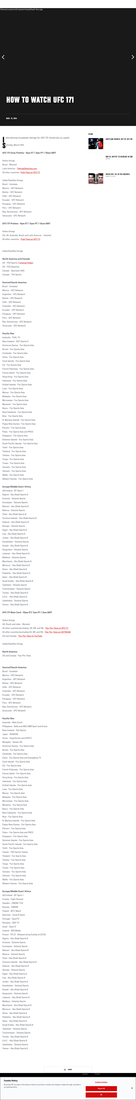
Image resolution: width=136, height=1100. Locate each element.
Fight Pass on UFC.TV (30, 172)
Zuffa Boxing (110, 9)
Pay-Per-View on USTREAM (58, 632)
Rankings (17, 9)
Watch (98, 9)
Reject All (101, 1088)
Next (132, 57)
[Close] (132, 1088)
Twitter (97, 1074)
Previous (4, 57)
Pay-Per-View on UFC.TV (56, 628)
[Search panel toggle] (128, 9)
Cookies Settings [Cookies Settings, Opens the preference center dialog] (101, 1082)
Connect (89, 9)
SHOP (121, 9)
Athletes (28, 9)
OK (101, 1095)
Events (6, 9)
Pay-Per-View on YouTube (30, 636)
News (37, 9)
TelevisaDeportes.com (27, 168)
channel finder (26, 263)
